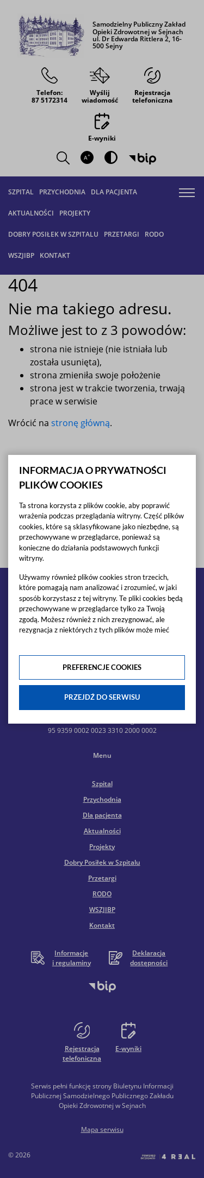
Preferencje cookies (102, 667)
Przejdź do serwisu (102, 697)
